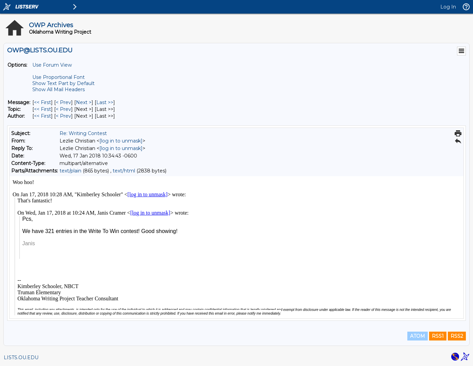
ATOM (417, 336)
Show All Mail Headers (58, 89)
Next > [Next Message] (84, 102)
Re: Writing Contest (83, 133)
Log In (448, 7)
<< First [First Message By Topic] (42, 109)
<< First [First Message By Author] (42, 116)
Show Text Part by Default (63, 83)
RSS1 (438, 336)
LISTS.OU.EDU (21, 357)
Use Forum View (52, 65)
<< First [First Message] (42, 102)
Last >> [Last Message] (104, 102)
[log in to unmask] (121, 141)
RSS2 (457, 336)
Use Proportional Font (58, 77)
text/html (124, 171)
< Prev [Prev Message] (63, 102)
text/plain (70, 171)
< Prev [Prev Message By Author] (63, 116)
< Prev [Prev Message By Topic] (63, 109)
